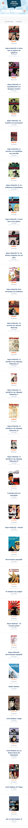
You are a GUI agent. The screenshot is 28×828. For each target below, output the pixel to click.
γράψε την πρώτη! (14, 489)
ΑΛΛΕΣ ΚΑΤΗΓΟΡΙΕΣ (9, 21)
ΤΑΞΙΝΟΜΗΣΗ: (19, 21)
